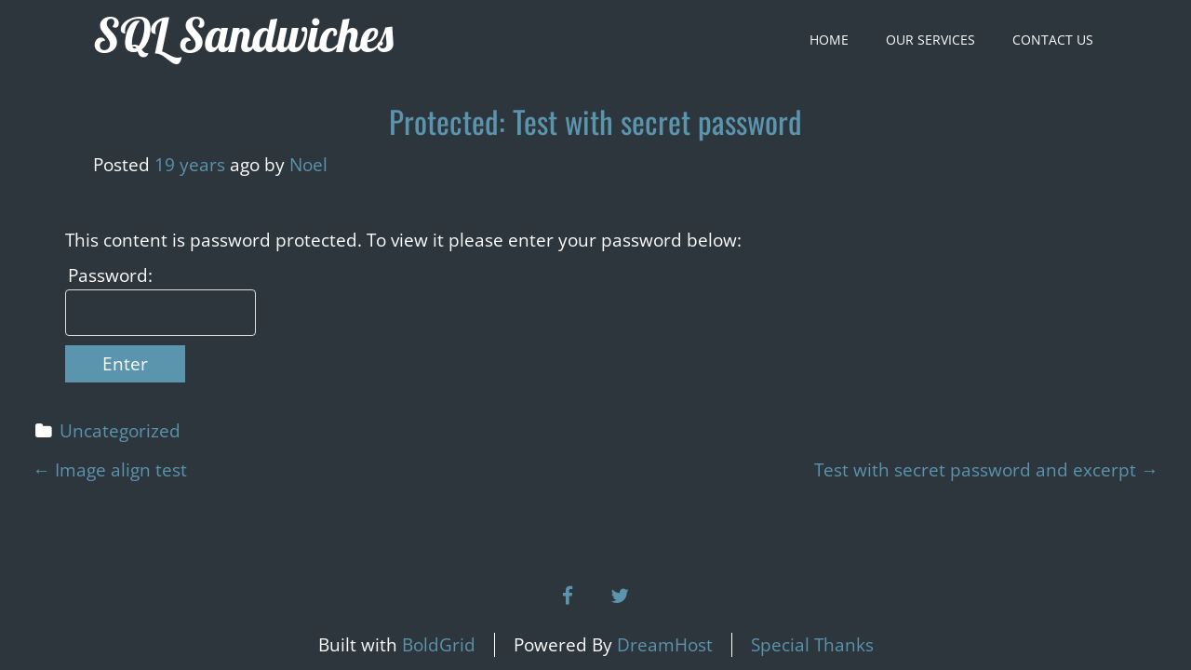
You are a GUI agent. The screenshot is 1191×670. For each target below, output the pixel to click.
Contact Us (1052, 39)
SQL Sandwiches (243, 34)
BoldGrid (438, 645)
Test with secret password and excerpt (986, 470)
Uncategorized (120, 431)
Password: (110, 275)
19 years (189, 165)
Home (829, 39)
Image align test (110, 470)
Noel (308, 165)
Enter (125, 364)
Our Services (930, 39)
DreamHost (665, 645)
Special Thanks (812, 645)
